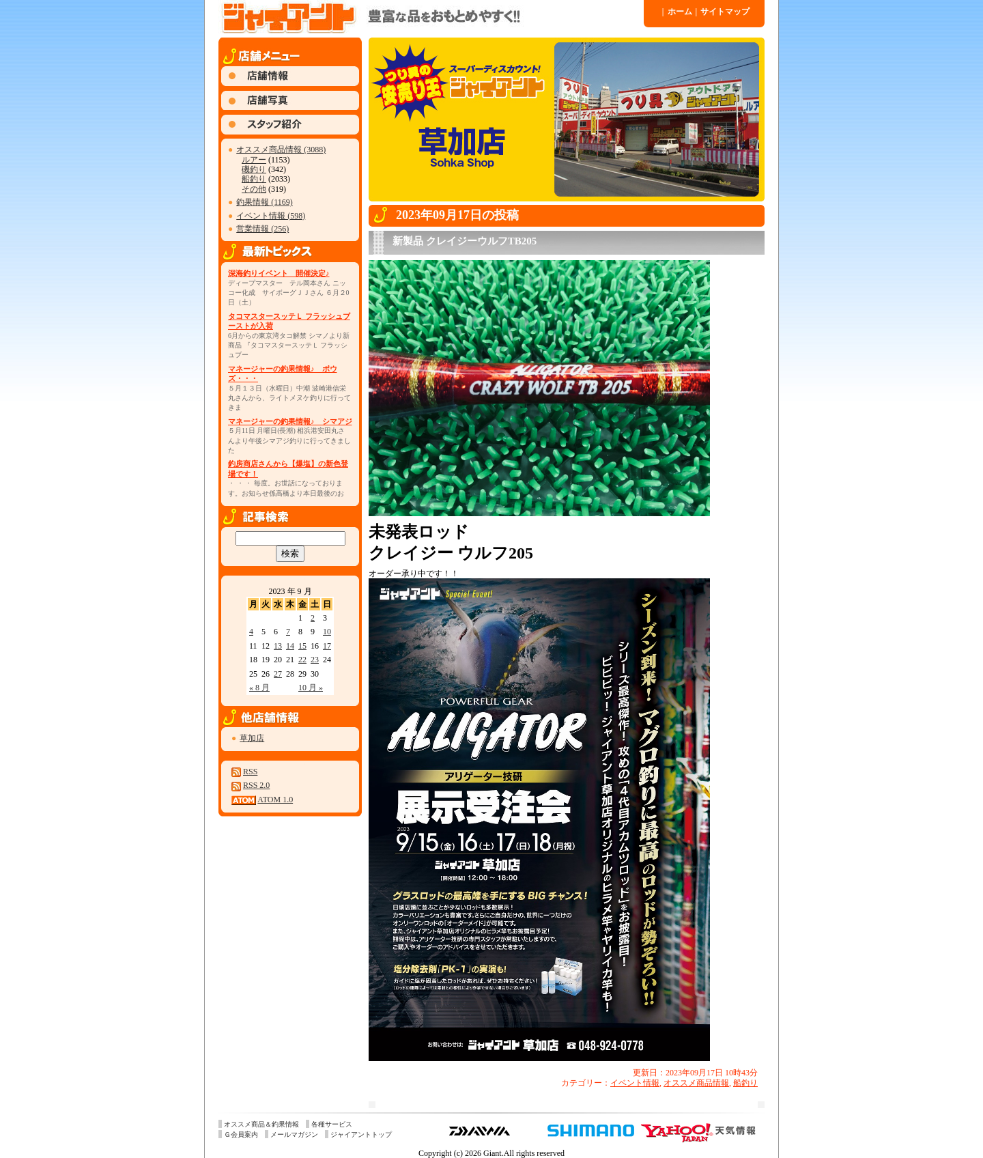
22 (302, 659)
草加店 (252, 738)
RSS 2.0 (256, 785)
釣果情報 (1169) (264, 202)
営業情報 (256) (262, 229)
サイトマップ (723, 11)
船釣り (254, 179)
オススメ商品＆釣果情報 (261, 1124)
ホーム (677, 11)
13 (278, 646)
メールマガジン (294, 1134)
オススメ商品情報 (696, 1083)
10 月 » (310, 687)
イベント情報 (634, 1083)
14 (290, 646)
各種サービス (331, 1124)
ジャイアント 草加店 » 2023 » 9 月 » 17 (430, 17)
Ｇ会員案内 (241, 1134)
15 (302, 646)
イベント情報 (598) (270, 216)
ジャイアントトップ (361, 1134)
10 (327, 631)
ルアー (254, 160)
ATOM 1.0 (275, 799)
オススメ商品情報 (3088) (281, 149)
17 (327, 646)
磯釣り (254, 169)
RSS (250, 771)
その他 (254, 189)
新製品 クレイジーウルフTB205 (465, 241)
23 (315, 659)
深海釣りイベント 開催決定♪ (279, 273)
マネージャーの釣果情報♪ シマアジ (290, 421)
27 (278, 674)
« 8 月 (259, 687)
